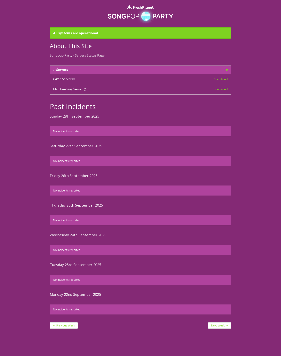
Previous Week (64, 325)
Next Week (219, 325)
